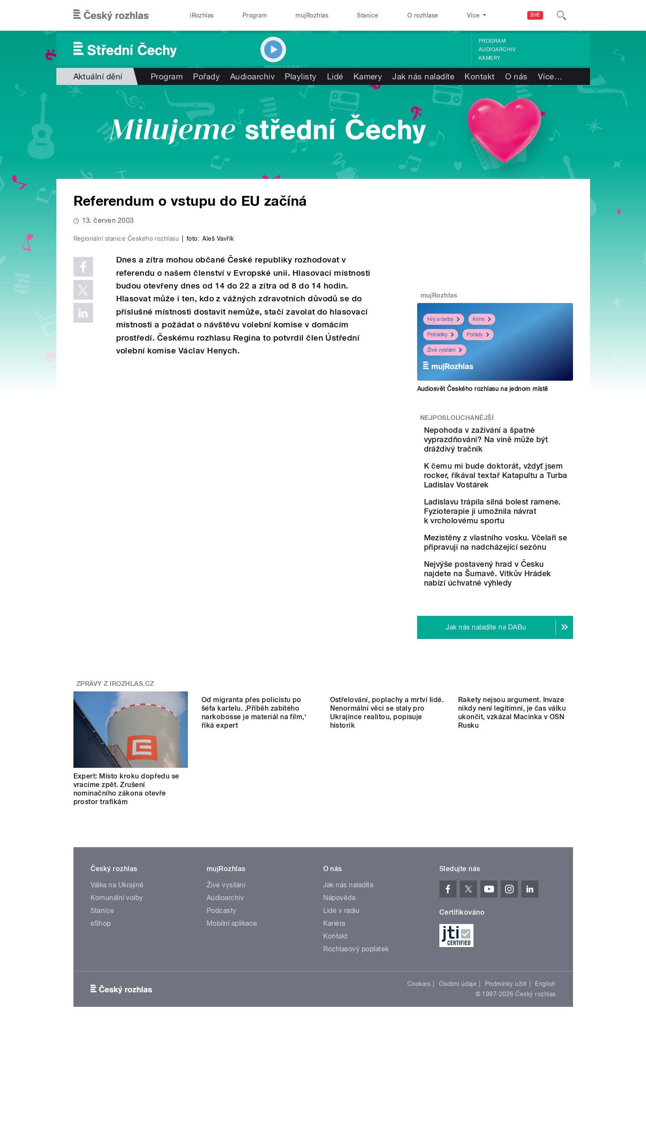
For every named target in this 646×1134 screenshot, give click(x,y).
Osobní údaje (458, 1042)
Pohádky (440, 335)
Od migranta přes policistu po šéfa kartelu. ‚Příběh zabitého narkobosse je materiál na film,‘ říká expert (254, 848)
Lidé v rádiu (341, 969)
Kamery (490, 58)
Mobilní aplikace (232, 982)
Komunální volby (117, 957)
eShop (101, 982)
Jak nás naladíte (423, 76)
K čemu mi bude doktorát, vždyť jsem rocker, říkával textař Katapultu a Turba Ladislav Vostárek (520, 489)
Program (255, 15)
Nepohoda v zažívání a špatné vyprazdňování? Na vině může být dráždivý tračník (521, 444)
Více (550, 76)
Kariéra (334, 982)
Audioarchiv (497, 49)
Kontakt (479, 76)
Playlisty (300, 76)
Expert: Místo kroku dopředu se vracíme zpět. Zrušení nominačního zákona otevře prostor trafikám (126, 848)
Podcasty (222, 969)
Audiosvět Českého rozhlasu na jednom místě (482, 388)
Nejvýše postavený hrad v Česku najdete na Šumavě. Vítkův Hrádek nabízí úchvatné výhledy (516, 627)
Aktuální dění (98, 76)
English (545, 1042)
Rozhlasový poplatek (356, 1008)
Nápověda (339, 957)
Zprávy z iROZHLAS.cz (115, 742)
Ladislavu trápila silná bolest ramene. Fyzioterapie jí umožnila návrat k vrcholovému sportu (515, 539)
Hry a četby (443, 319)
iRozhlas (202, 15)
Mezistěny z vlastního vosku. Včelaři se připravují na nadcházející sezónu (521, 584)
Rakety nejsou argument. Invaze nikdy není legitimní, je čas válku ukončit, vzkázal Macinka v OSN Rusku (512, 848)
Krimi (482, 319)
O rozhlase (422, 15)
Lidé (335, 76)
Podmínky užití (506, 1042)
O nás (516, 76)
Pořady (206, 76)
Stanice (367, 15)
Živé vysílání (444, 350)
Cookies (418, 1042)
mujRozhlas (311, 15)
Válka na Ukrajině (117, 944)
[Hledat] (561, 15)
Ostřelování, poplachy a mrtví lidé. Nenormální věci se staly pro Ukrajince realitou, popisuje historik (387, 848)
